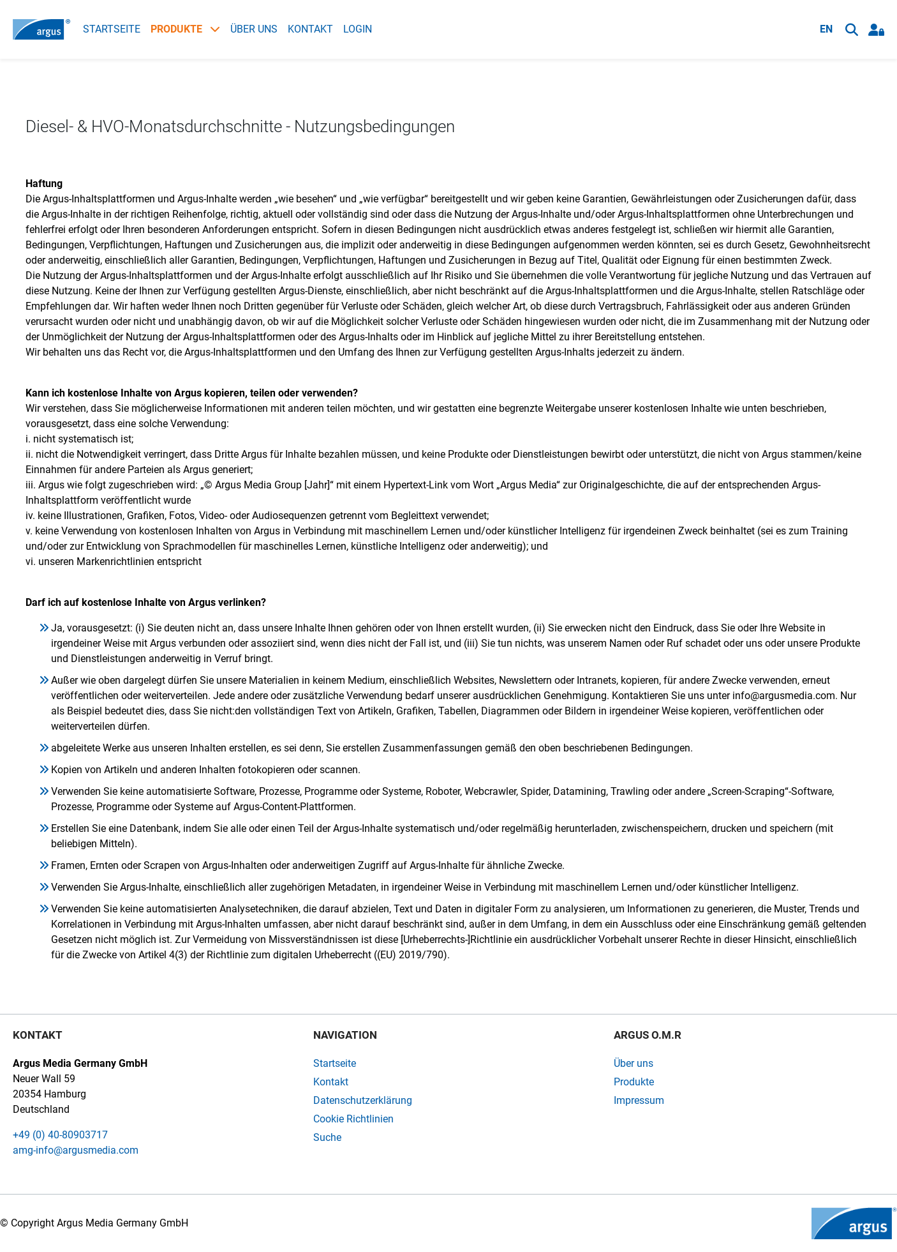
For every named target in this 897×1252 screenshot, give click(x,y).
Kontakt (310, 29)
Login (357, 29)
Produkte (185, 29)
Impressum (639, 1100)
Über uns (254, 29)
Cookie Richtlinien (353, 1119)
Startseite (111, 29)
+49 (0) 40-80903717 (60, 1135)
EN (826, 29)
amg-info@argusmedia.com (75, 1150)
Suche (327, 1137)
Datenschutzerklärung (362, 1100)
